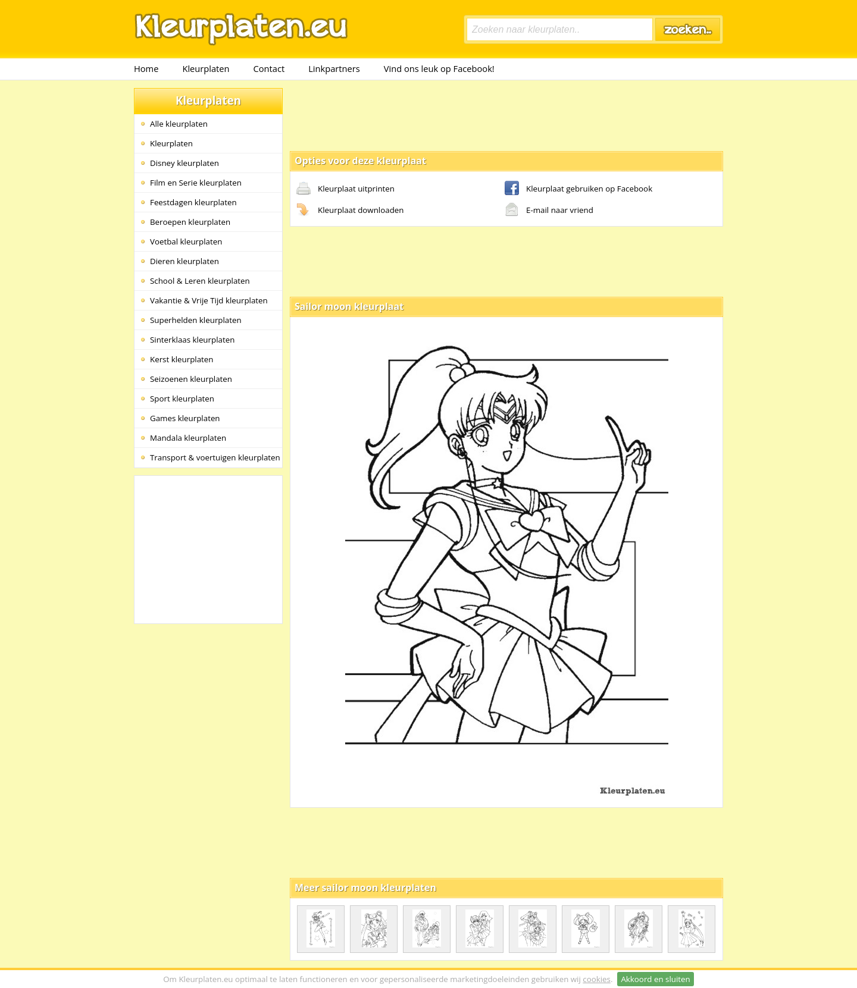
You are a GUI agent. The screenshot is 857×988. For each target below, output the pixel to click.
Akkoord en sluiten (655, 979)
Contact (269, 68)
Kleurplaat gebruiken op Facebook (578, 189)
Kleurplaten (205, 68)
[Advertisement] (506, 115)
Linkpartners (334, 68)
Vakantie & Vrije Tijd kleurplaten (209, 300)
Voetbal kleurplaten (186, 241)
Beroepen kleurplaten (190, 222)
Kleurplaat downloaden (350, 211)
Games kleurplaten (185, 418)
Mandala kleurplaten (188, 437)
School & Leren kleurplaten (200, 280)
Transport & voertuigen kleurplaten (215, 457)
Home (146, 68)
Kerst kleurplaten (181, 359)
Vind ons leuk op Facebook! (439, 68)
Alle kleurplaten (179, 123)
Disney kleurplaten (184, 163)
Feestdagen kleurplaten (193, 202)
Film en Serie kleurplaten (196, 182)
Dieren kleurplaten (184, 261)
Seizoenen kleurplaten (191, 379)
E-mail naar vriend (549, 211)
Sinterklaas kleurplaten (192, 339)
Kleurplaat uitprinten (345, 189)
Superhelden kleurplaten (196, 320)
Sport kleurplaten (182, 398)
